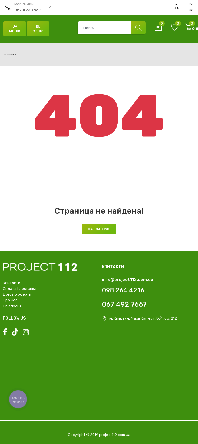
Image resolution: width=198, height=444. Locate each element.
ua (191, 10)
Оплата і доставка (19, 288)
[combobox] (111, 27)
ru (191, 3)
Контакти (11, 283)
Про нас (10, 300)
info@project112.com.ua (127, 279)
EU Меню (38, 29)
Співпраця (12, 306)
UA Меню (14, 29)
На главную (99, 229)
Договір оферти (17, 294)
